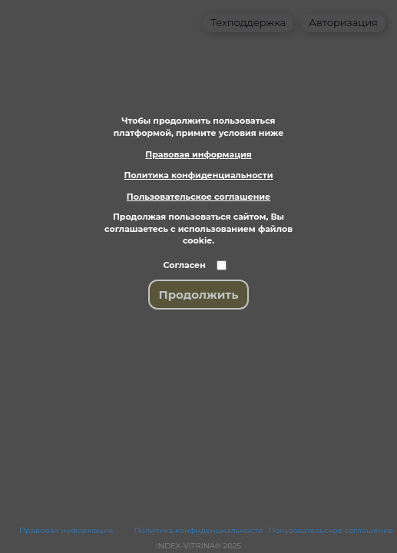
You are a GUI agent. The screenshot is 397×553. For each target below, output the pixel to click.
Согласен (185, 265)
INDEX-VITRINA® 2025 (198, 546)
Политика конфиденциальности (198, 175)
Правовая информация (198, 154)
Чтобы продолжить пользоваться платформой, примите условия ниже (198, 126)
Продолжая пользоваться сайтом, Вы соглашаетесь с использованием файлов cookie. (198, 228)
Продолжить (199, 294)
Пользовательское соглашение (198, 196)
